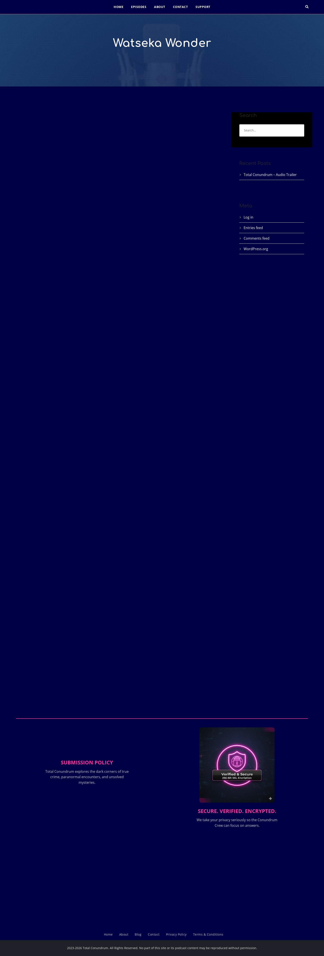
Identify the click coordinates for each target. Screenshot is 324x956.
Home (118, 7)
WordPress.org (256, 248)
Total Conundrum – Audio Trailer (270, 174)
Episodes (138, 7)
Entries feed (253, 227)
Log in (248, 217)
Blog (138, 934)
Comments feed (256, 238)
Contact (180, 7)
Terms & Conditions (208, 934)
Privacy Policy (176, 934)
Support (203, 7)
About (159, 7)
